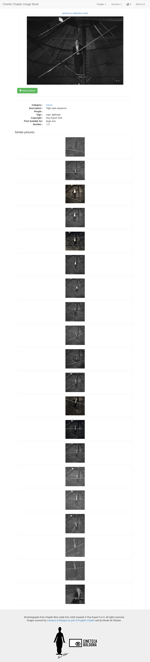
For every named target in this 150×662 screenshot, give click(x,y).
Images (101, 4)
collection (77, 13)
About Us (140, 4)
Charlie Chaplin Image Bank (21, 4)
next (86, 13)
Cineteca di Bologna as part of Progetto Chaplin (71, 620)
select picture (27, 90)
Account (116, 4)
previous (66, 13)
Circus (49, 105)
